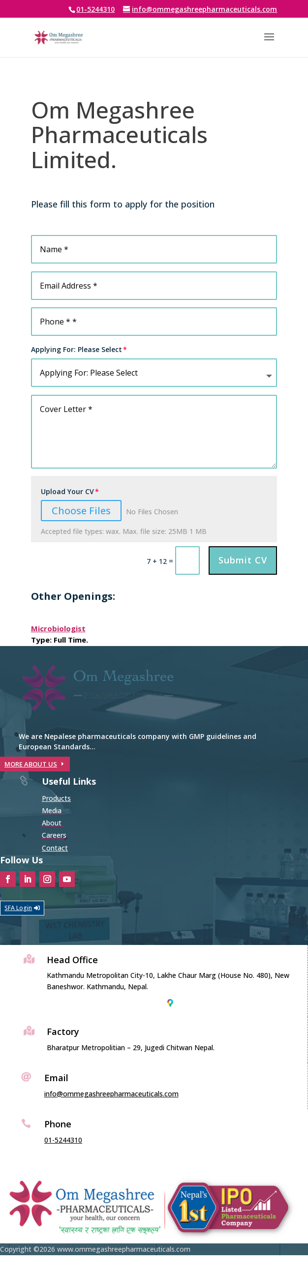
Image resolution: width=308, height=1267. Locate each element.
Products (56, 798)
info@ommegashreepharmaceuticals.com (111, 1093)
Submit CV (242, 560)
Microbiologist (58, 628)
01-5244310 (95, 9)
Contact (55, 848)
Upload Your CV (67, 491)
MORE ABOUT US (30, 764)
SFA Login (18, 908)
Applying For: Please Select (76, 349)
